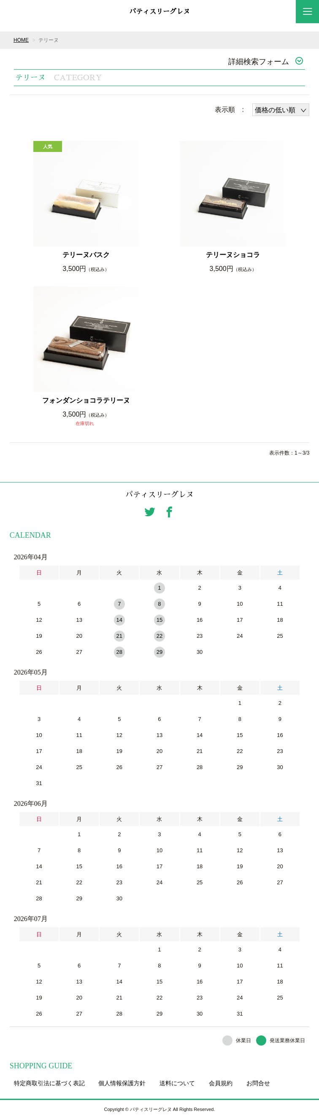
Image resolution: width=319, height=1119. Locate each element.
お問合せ (258, 1083)
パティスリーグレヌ (159, 11)
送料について (177, 1083)
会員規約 (220, 1083)
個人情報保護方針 (122, 1083)
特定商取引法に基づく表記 (49, 1083)
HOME (21, 40)
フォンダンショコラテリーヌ (86, 400)
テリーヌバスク (86, 254)
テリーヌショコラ (233, 254)
